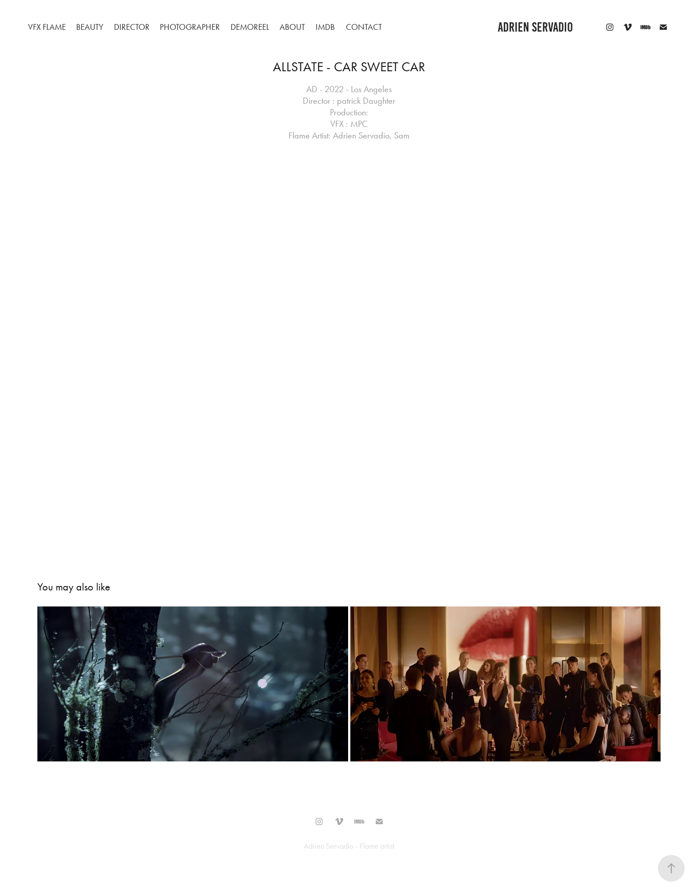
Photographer (190, 27)
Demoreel (250, 27)
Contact (364, 27)
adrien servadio (535, 27)
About (292, 27)
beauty (89, 27)
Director (132, 27)
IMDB (325, 27)
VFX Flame (47, 27)
